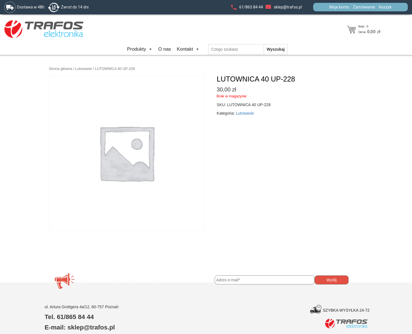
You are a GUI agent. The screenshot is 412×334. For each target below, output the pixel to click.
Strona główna (60, 69)
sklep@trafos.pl (288, 7)
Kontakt (188, 49)
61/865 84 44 (251, 7)
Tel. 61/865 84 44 (69, 316)
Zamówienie (364, 7)
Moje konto (339, 7)
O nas (164, 49)
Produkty (140, 49)
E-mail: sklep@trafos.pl (80, 327)
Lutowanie (83, 69)
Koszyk (385, 7)
